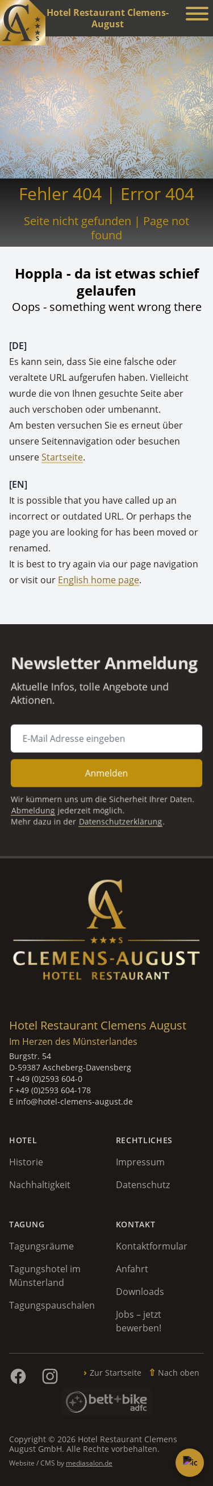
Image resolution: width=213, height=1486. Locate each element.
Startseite (62, 457)
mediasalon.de (89, 1463)
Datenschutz (143, 1184)
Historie (26, 1162)
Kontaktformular (151, 1246)
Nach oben (178, 1372)
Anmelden (107, 770)
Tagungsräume (41, 1246)
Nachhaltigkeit (39, 1184)
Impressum (140, 1162)
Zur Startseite (115, 1372)
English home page (98, 580)
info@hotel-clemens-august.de (74, 1101)
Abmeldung (39, 804)
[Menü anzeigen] (197, 15)
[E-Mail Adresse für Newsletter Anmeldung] (107, 738)
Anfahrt (132, 1269)
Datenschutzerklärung (119, 814)
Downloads (140, 1291)
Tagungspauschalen (52, 1305)
